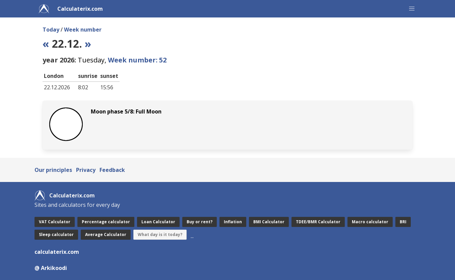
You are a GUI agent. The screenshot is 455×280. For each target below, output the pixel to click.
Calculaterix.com (80, 8)
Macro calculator (370, 222)
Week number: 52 (137, 59)
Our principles (53, 170)
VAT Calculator (54, 222)
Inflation (233, 222)
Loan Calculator (158, 222)
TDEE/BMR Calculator (318, 222)
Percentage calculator (106, 222)
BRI (403, 222)
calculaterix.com (57, 251)
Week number (83, 29)
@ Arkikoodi (51, 268)
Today (51, 29)
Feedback (112, 170)
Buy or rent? (199, 222)
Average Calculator (105, 234)
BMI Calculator (268, 222)
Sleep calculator (56, 234)
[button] (411, 8)
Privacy (85, 170)
